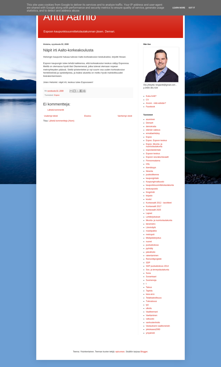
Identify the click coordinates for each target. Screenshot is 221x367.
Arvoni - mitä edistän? (156, 103)
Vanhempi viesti (125, 116)
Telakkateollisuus (154, 298)
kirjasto (149, 195)
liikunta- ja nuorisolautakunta (159, 220)
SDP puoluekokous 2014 (157, 266)
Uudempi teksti (51, 116)
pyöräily (149, 248)
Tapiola (149, 291)
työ (147, 305)
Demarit (149, 123)
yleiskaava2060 (153, 329)
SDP (148, 262)
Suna (148, 273)
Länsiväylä (151, 227)
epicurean (120, 351)
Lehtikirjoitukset (153, 217)
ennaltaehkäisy (153, 133)
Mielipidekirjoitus (153, 238)
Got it (192, 8)
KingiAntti (150, 192)
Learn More (178, 8)
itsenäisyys (151, 167)
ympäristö (150, 333)
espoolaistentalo (153, 150)
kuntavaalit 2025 (153, 210)
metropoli (150, 234)
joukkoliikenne (152, 174)
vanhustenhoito (153, 322)
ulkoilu (149, 308)
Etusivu (87, 116)
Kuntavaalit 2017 (153, 206)
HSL (148, 164)
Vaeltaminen (151, 315)
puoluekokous (152, 245)
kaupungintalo (152, 178)
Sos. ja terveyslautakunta (157, 269)
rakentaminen (152, 255)
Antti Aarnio (69, 16)
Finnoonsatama (153, 160)
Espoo (57, 95)
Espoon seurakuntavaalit (157, 157)
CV (147, 100)
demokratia (151, 126)
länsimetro (150, 224)
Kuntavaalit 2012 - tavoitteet (159, 203)
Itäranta (149, 171)
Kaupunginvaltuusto (155, 181)
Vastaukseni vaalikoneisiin (158, 326)
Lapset (149, 213)
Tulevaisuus (151, 301)
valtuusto (150, 319)
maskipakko (151, 231)
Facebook (150, 106)
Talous (149, 287)
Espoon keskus (153, 153)
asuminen (150, 119)
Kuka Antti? (151, 96)
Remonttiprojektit (153, 259)
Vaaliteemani (152, 312)
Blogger (144, 351)
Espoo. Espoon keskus (156, 140)
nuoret (149, 241)
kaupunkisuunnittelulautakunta (160, 185)
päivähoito (150, 252)
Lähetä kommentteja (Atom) (61, 121)
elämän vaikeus (153, 130)
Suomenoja (151, 280)
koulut (148, 199)
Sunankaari (151, 276)
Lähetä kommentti (55, 110)
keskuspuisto (152, 189)
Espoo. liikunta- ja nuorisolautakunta (154, 145)
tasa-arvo (150, 294)
